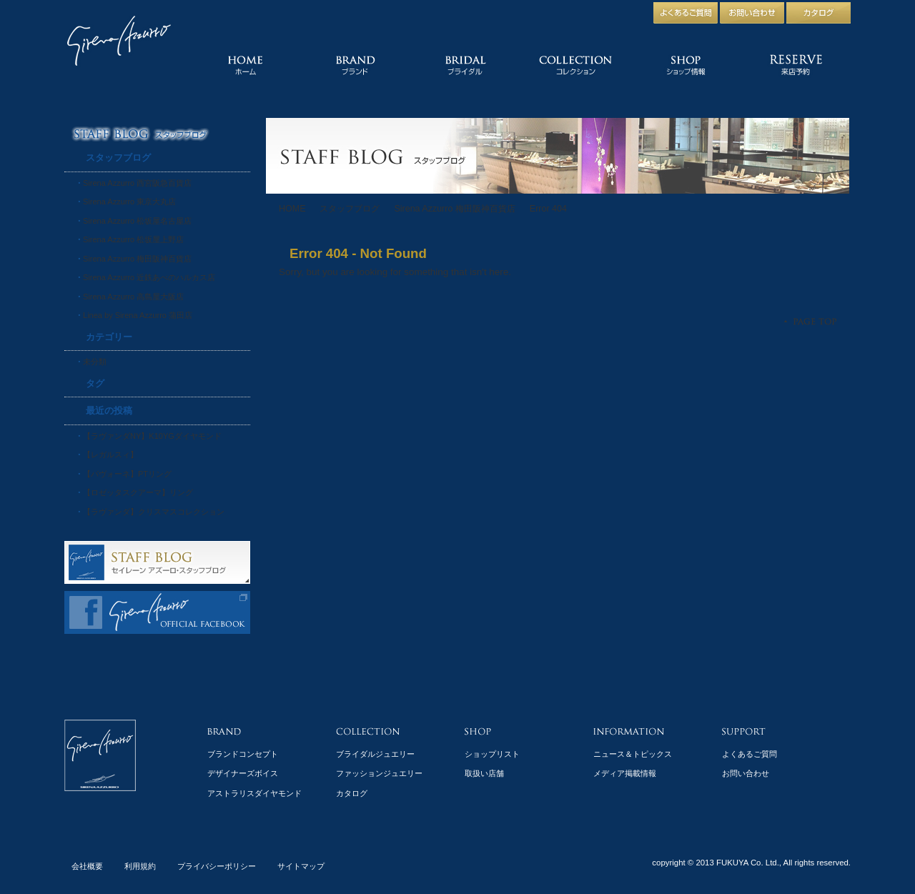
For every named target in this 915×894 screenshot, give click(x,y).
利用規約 (140, 866)
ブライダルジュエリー (375, 754)
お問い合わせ (745, 773)
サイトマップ (301, 866)
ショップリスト (492, 754)
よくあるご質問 (749, 754)
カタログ (351, 793)
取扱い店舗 (484, 773)
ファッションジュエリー (379, 773)
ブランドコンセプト (242, 754)
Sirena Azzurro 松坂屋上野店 (133, 239)
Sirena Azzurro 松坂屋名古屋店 (137, 221)
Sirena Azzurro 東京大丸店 (129, 201)
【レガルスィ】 (110, 454)
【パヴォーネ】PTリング (127, 474)
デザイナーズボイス (242, 773)
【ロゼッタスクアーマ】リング (138, 492)
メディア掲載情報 (624, 773)
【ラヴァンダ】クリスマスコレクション (153, 511)
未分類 (95, 361)
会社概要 (87, 866)
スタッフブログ (350, 209)
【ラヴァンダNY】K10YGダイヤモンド (152, 436)
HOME (292, 209)
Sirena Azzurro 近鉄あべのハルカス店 (149, 277)
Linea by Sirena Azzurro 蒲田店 (137, 315)
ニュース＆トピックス (632, 754)
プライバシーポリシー (216, 866)
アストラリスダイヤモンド (254, 793)
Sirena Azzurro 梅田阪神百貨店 (454, 209)
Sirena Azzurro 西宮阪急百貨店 (137, 183)
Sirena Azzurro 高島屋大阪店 (133, 296)
